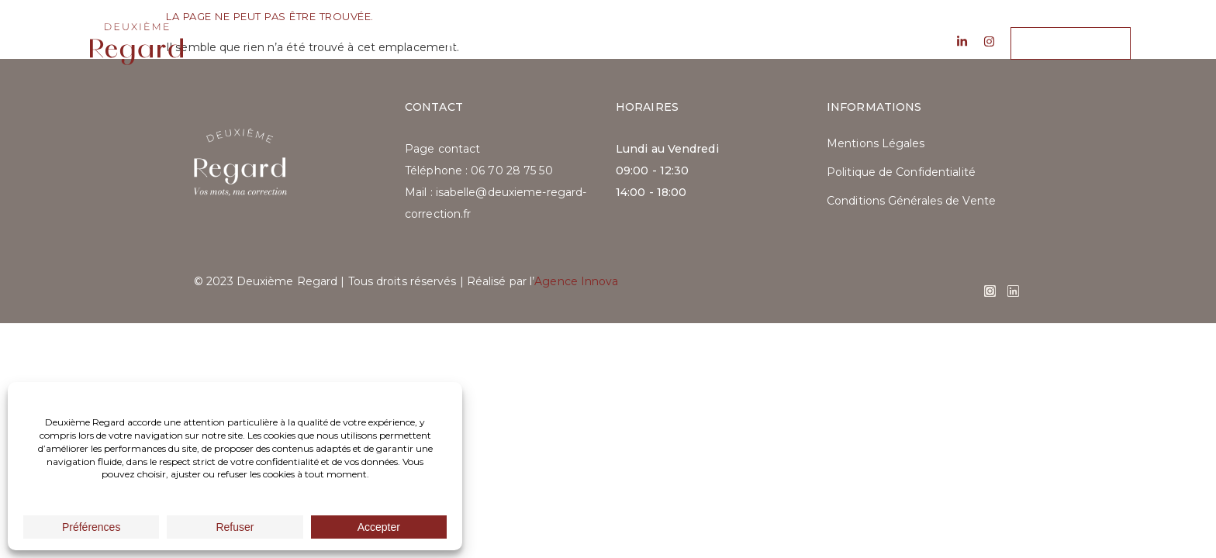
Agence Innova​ (576, 281)
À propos (476, 43)
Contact (740, 43)
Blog (664, 43)
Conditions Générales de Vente (911, 201)
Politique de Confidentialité (901, 172)
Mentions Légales (876, 143)
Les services (577, 43)
